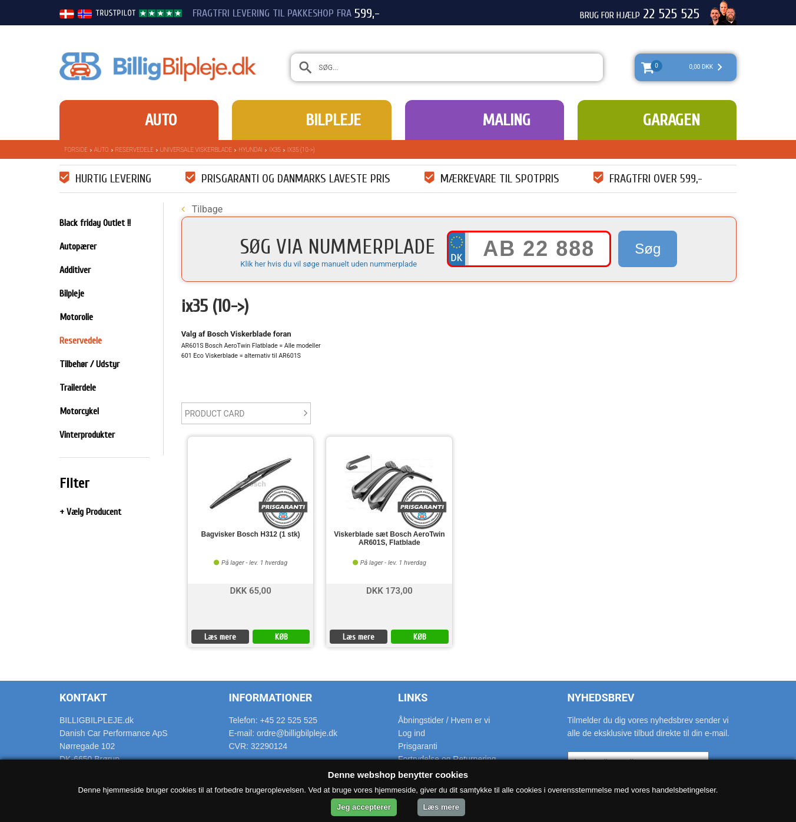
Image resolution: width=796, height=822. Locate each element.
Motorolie (76, 317)
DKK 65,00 (250, 589)
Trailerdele (77, 387)
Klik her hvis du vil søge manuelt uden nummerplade (328, 263)
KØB (281, 637)
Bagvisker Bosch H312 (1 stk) (250, 534)
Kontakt (83, 697)
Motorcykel (79, 411)
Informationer (271, 697)
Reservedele (134, 150)
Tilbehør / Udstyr (89, 364)
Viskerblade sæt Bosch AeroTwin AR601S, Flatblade (389, 538)
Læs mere (220, 637)
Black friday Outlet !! (95, 223)
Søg (648, 249)
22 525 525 (671, 14)
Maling (506, 120)
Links (412, 697)
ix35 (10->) (301, 150)
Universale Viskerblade (196, 150)
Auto (161, 120)
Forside (76, 150)
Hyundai (250, 150)
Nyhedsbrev (601, 697)
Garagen (671, 120)
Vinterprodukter (87, 435)
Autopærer (78, 246)
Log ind (411, 733)
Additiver (75, 270)
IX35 (275, 150)
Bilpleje (333, 120)
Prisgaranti (417, 746)
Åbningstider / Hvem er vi (444, 720)
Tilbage (202, 209)
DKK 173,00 (389, 589)
